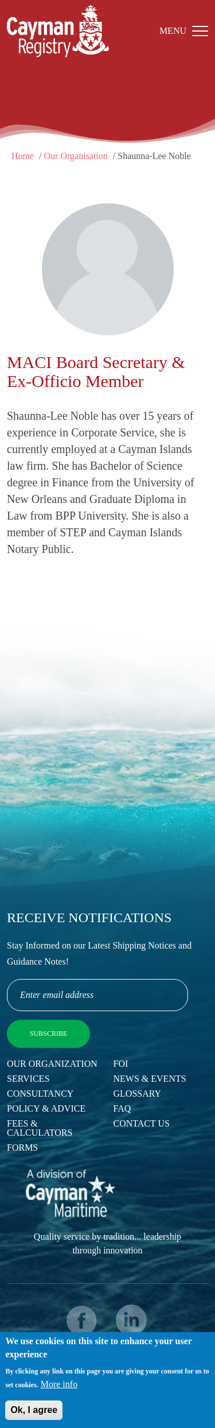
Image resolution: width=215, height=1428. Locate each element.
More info (59, 1389)
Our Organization (52, 1064)
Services (28, 1078)
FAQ (122, 1108)
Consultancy (40, 1093)
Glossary (138, 1093)
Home (22, 156)
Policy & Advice (46, 1108)
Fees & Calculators (39, 1128)
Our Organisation (76, 156)
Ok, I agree (33, 1414)
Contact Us (142, 1123)
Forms (22, 1147)
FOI (121, 1064)
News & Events (150, 1078)
